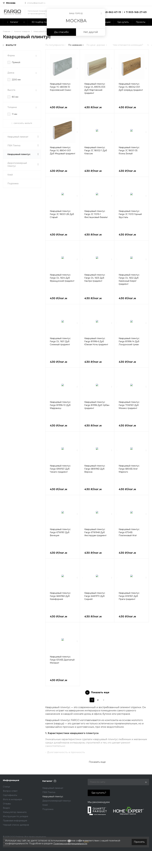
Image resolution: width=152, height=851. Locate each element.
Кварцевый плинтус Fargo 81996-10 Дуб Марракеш (60, 405)
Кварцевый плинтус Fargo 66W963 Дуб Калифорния (60, 596)
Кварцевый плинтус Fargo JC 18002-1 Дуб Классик (95, 150)
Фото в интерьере (12, 799)
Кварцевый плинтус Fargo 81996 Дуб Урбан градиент (96, 405)
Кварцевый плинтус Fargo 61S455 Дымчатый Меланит (62, 659)
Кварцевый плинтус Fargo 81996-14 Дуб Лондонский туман (129, 341)
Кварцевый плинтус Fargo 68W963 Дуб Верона (94, 468)
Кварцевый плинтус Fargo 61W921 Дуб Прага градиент (129, 596)
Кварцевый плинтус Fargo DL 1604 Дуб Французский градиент (62, 277)
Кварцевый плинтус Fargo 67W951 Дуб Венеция (60, 532)
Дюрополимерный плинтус (23, 164)
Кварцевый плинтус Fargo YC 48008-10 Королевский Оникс (60, 87)
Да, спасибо (61, 32)
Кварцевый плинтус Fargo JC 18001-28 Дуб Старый (62, 214)
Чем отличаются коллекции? (128, 45)
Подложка (12, 183)
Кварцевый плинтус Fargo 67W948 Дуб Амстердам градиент (95, 532)
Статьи (6, 786)
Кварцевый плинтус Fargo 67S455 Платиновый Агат (129, 532)
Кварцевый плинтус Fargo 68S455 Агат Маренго (129, 468)
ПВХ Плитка (23, 145)
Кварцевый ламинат (23, 136)
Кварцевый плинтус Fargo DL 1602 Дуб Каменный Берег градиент (129, 279)
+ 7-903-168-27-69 (135, 12)
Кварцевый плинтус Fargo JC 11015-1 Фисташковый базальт (96, 214)
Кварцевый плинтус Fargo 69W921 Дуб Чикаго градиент (60, 468)
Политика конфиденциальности (70, 843)
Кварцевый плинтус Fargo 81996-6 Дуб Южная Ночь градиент (96, 341)
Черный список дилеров (16, 825)
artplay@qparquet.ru (36, 3)
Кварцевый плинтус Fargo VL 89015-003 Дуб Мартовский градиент (94, 88)
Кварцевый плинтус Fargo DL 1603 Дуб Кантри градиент (94, 277)
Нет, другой (90, 32)
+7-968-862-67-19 (110, 12)
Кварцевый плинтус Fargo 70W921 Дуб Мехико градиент (129, 405)
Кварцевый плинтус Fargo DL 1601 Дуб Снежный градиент (60, 341)
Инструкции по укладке (15, 816)
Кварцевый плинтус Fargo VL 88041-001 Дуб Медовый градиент (62, 150)
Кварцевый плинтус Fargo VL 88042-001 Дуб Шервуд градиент (131, 87)
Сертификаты (10, 795)
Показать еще (97, 762)
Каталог (47, 781)
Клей (10, 174)
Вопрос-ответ (10, 791)
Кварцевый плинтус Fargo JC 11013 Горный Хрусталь (130, 214)
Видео (6, 808)
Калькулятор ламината (14, 812)
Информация (11, 780)
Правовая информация (15, 820)
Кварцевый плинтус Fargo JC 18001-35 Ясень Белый (129, 150)
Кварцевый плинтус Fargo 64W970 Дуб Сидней (94, 596)
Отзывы (7, 803)
